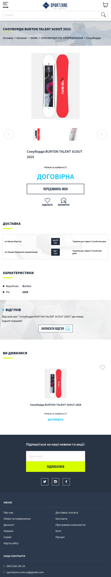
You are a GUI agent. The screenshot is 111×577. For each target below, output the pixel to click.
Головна (8, 38)
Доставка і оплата (67, 512)
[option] (55, 86)
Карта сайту (11, 543)
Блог (59, 531)
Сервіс (8, 537)
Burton (26, 286)
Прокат (60, 537)
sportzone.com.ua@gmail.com (25, 572)
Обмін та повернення (17, 518)
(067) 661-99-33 (15, 566)
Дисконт (9, 525)
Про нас (8, 512)
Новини (8, 531)
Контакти (61, 518)
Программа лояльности (70, 525)
